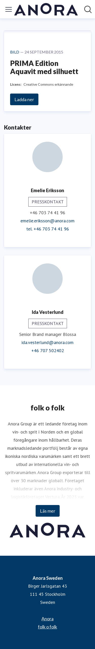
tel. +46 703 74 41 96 (47, 229)
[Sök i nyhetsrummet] (88, 9)
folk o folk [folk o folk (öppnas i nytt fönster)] (47, 626)
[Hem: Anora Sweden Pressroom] (46, 9)
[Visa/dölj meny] (8, 9)
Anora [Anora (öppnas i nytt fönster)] (47, 618)
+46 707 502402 (47, 350)
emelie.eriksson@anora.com (47, 221)
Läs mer (47, 511)
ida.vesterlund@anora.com (47, 342)
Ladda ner (24, 99)
